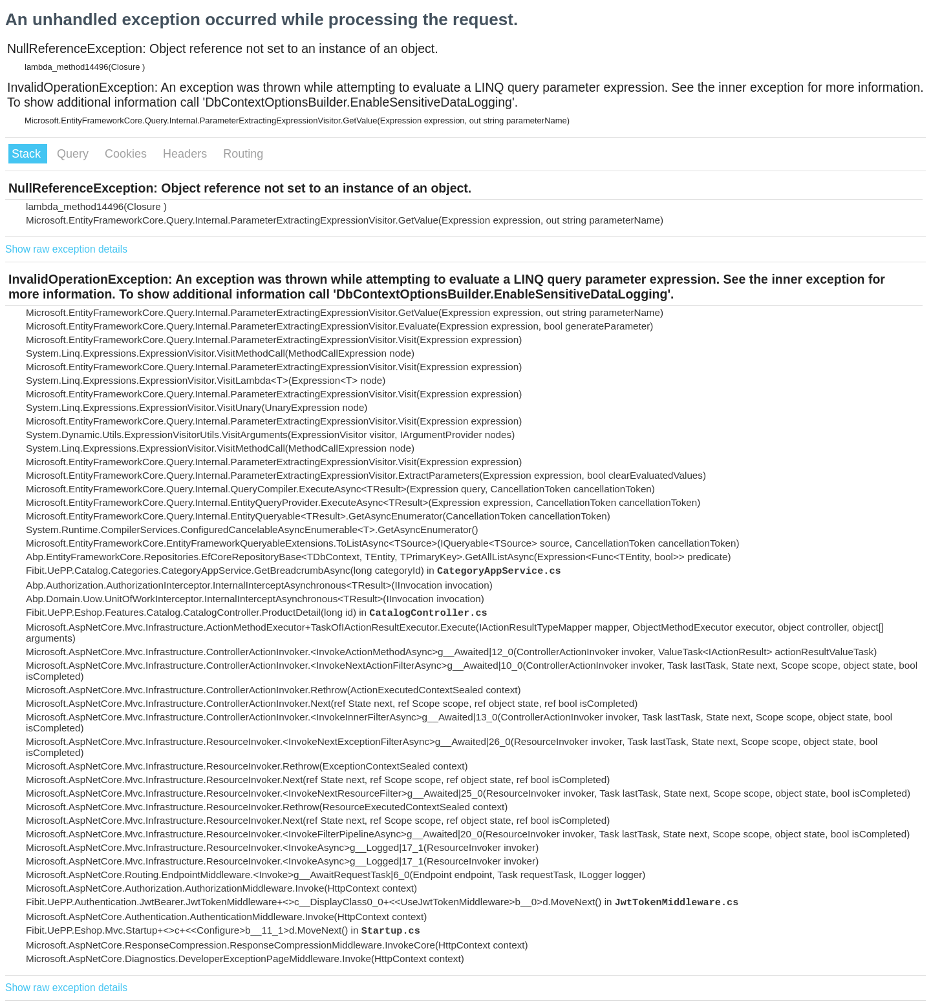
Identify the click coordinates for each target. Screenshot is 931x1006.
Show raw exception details (66, 249)
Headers (186, 153)
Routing (243, 153)
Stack (28, 153)
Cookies (127, 153)
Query (74, 153)
